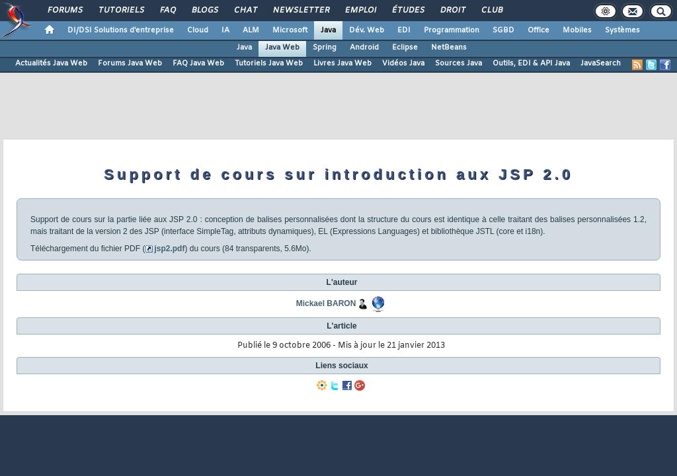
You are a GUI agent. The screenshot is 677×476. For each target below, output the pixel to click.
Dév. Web (366, 30)
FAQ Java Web (198, 63)
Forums (64, 10)
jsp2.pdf (169, 248)
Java (328, 30)
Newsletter (300, 10)
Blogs (204, 10)
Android (364, 47)
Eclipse (405, 47)
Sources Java (458, 63)
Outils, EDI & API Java (531, 63)
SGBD (503, 30)
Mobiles (577, 30)
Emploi (360, 10)
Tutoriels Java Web (269, 63)
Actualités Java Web (51, 63)
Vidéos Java (403, 63)
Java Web (282, 47)
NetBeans (449, 47)
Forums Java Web (130, 63)
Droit (452, 10)
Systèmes (622, 30)
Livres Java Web (342, 63)
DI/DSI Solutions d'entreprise (120, 30)
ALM (251, 30)
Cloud (197, 30)
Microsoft (289, 30)
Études (407, 10)
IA (225, 30)
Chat (245, 10)
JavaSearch (600, 63)
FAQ (167, 10)
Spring (325, 47)
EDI (404, 30)
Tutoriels (121, 10)
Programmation (451, 30)
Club (491, 10)
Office (538, 30)
